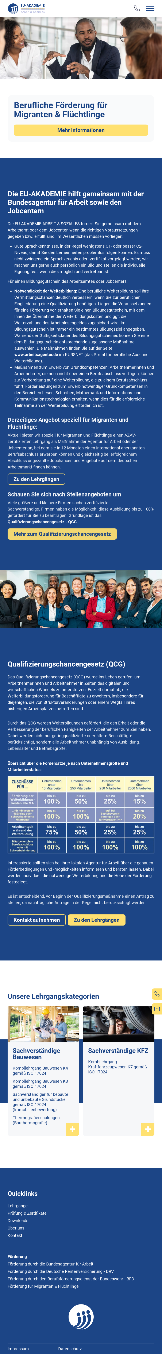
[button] (144, 9)
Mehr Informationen (81, 130)
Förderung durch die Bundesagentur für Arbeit (50, 1283)
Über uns (16, 1247)
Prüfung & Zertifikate (27, 1232)
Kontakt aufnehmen (37, 940)
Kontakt (15, 1255)
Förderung (17, 1276)
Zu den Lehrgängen (97, 940)
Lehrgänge (18, 1225)
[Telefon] (137, 8)
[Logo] (27, 8)
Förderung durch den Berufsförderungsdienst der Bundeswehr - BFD (71, 1298)
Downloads (18, 1240)
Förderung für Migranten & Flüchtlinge (43, 1305)
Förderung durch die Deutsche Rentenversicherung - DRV (61, 1291)
